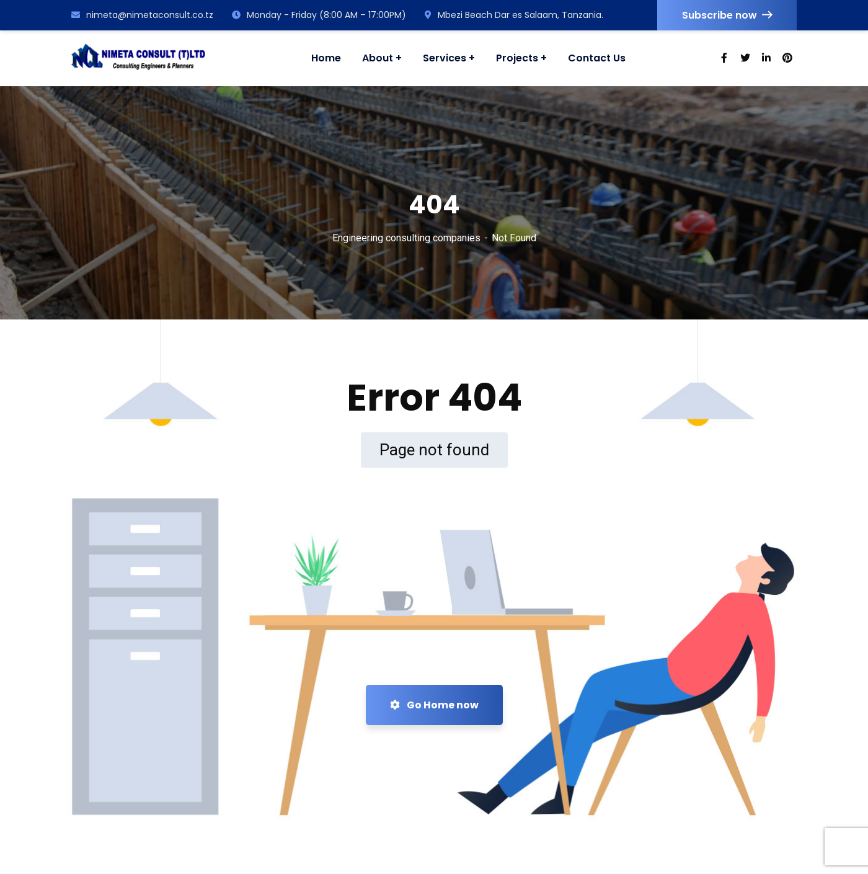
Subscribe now (727, 15)
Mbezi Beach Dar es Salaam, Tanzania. (514, 15)
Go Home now (434, 705)
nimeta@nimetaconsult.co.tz (142, 15)
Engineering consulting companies (406, 238)
